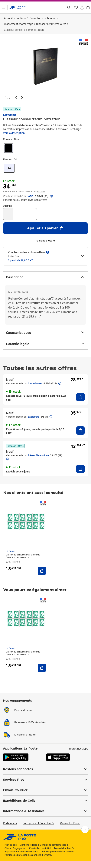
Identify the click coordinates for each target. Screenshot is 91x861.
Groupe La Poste (70, 823)
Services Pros (45, 779)
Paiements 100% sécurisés (30, 722)
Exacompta (9, 114)
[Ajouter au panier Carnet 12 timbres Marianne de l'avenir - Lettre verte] (41, 570)
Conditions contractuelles (53, 844)
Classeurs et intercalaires (51, 24)
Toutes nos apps (78, 748)
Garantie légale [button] (46, 240)
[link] (8, 148)
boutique (21, 18)
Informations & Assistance (45, 811)
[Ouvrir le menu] (4, 7)
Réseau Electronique (38, 455)
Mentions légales (28, 844)
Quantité (7, 205)
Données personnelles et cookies (57, 851)
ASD (30, 196)
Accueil (8, 18)
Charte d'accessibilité (40, 848)
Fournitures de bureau (43, 18)
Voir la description (14, 133)
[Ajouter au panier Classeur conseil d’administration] (45, 228)
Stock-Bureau (35, 383)
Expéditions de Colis (45, 800)
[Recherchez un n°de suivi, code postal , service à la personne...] (69, 7)
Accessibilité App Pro (64, 848)
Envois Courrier (45, 790)
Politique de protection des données (23, 854)
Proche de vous (23, 710)
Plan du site (11, 844)
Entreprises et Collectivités (38, 823)
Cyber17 (48, 854)
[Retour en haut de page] (85, 829)
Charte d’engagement (15, 848)
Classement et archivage (18, 24)
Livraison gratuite (24, 734)
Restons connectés (45, 769)
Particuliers (10, 823)
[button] (76, 7)
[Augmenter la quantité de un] (32, 214)
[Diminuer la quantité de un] (8, 214)
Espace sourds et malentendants (21, 851)
